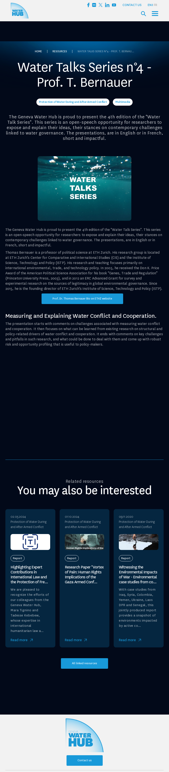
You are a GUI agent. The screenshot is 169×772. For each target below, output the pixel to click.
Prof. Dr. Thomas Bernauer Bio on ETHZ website (82, 298)
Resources (60, 51)
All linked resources (84, 663)
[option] (155, 5)
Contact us (131, 5)
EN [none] (150, 5)
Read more (19, 640)
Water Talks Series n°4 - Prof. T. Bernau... (106, 51)
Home (38, 51)
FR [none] (155, 5)
